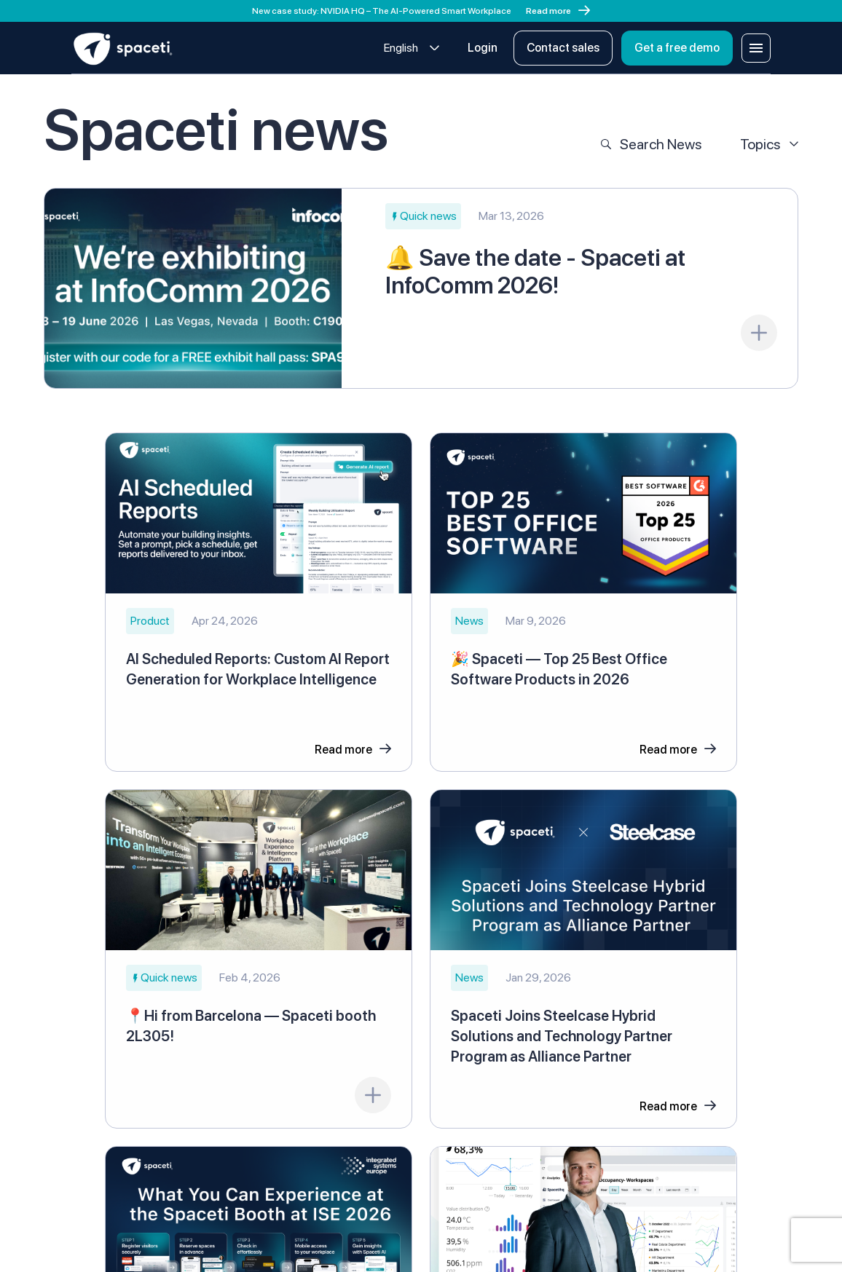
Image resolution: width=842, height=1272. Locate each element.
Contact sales (563, 48)
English (401, 48)
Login (482, 48)
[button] (423, 216)
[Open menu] (756, 48)
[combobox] (412, 48)
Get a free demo (677, 48)
